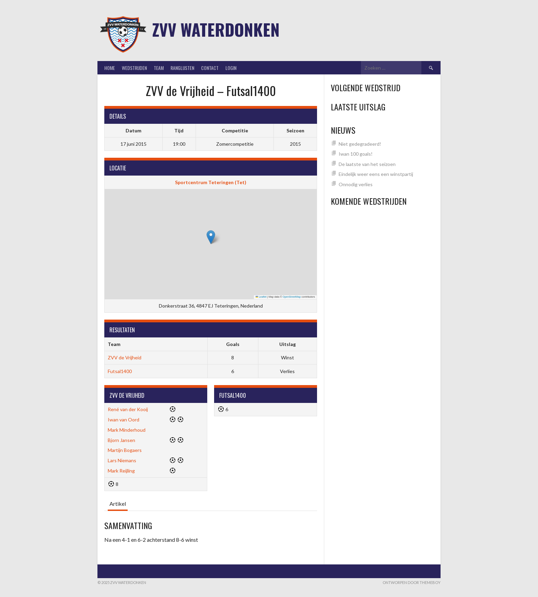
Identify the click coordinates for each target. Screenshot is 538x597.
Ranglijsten (182, 67)
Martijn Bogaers (125, 450)
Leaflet (261, 296)
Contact (210, 67)
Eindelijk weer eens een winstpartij (376, 174)
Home (109, 67)
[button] (211, 237)
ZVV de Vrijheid (124, 357)
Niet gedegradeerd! (360, 144)
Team (159, 67)
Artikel (117, 503)
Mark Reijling (121, 471)
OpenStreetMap (292, 296)
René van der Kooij (128, 409)
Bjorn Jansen (121, 440)
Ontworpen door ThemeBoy (412, 582)
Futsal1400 (120, 371)
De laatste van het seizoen (367, 164)
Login (230, 67)
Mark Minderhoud (126, 430)
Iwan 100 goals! (356, 154)
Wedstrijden (134, 67)
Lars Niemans (122, 460)
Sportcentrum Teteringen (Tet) (210, 182)
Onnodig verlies (356, 184)
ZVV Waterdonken (216, 29)
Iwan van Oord (123, 419)
